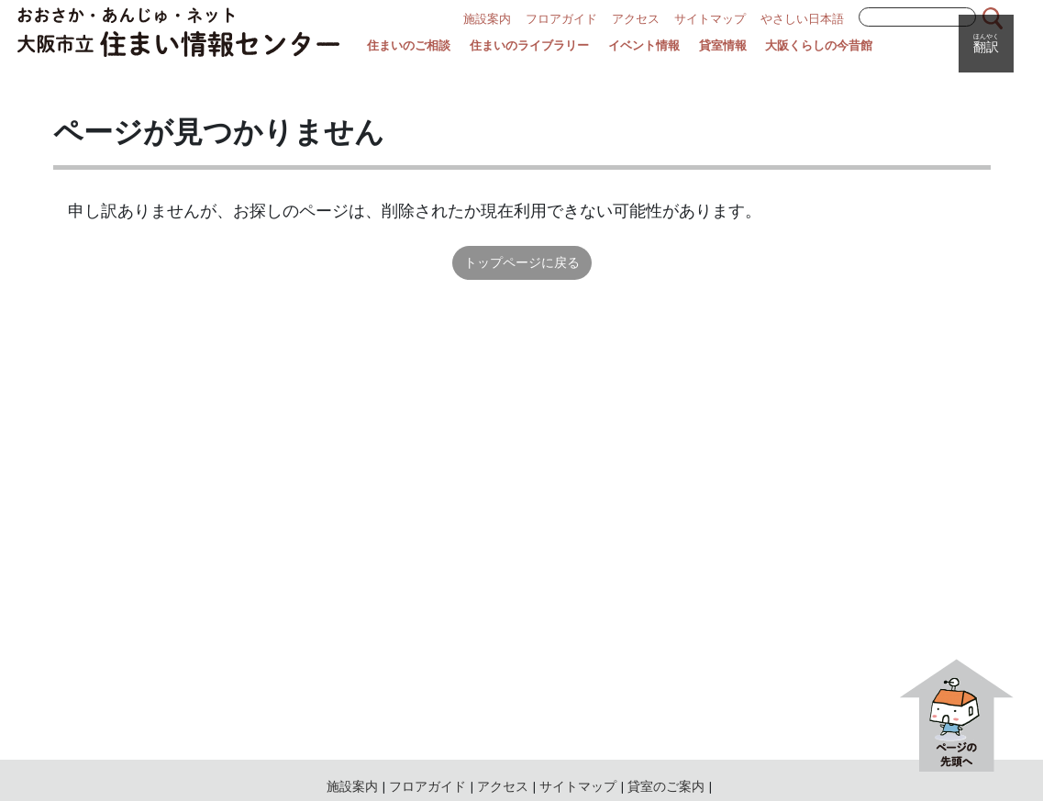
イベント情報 (644, 46)
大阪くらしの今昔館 (818, 46)
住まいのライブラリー (529, 46)
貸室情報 (723, 46)
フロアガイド (561, 19)
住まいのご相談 (408, 46)
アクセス (636, 19)
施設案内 (487, 19)
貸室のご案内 (666, 786)
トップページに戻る (522, 262)
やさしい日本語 (802, 19)
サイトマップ (710, 19)
